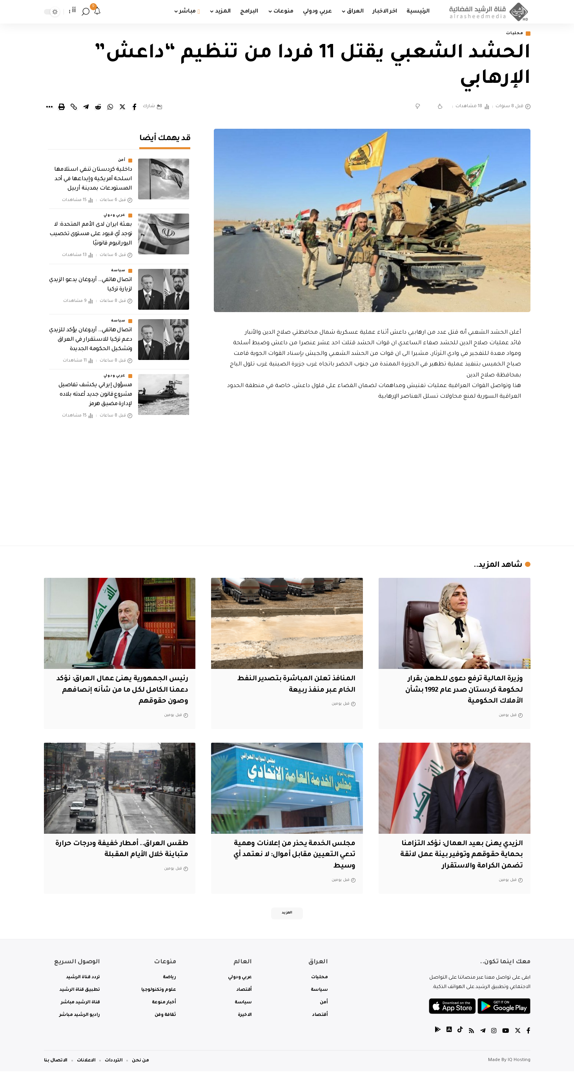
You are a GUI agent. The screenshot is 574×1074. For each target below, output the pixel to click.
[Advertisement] (372, 472)
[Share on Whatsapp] (110, 107)
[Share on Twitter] (122, 107)
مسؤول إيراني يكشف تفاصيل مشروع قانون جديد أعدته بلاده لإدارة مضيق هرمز (95, 389)
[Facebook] (528, 1034)
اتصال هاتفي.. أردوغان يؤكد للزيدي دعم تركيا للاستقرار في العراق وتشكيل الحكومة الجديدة (90, 334)
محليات (512, 34)
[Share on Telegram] (85, 107)
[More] (49, 107)
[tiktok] (458, 1034)
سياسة (118, 265)
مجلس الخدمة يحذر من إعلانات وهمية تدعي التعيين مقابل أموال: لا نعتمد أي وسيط (289, 855)
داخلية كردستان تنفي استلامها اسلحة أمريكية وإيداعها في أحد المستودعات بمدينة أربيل (93, 174)
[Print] (61, 107)
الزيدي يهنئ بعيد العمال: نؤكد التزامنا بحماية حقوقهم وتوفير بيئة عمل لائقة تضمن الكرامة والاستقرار (458, 855)
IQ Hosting (519, 1063)
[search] (85, 11)
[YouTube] (504, 1034)
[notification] (97, 12)
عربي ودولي (115, 210)
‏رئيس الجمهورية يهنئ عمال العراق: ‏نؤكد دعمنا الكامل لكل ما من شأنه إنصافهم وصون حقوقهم (125, 691)
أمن (122, 155)
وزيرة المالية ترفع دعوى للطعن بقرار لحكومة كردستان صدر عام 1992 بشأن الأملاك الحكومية (459, 691)
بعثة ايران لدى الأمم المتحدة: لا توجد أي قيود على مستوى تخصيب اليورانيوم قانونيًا (90, 229)
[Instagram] (493, 1034)
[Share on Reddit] (98, 107)
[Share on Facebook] (134, 107)
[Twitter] (517, 1034)
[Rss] (469, 1034)
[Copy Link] (73, 107)
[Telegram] (481, 1034)
